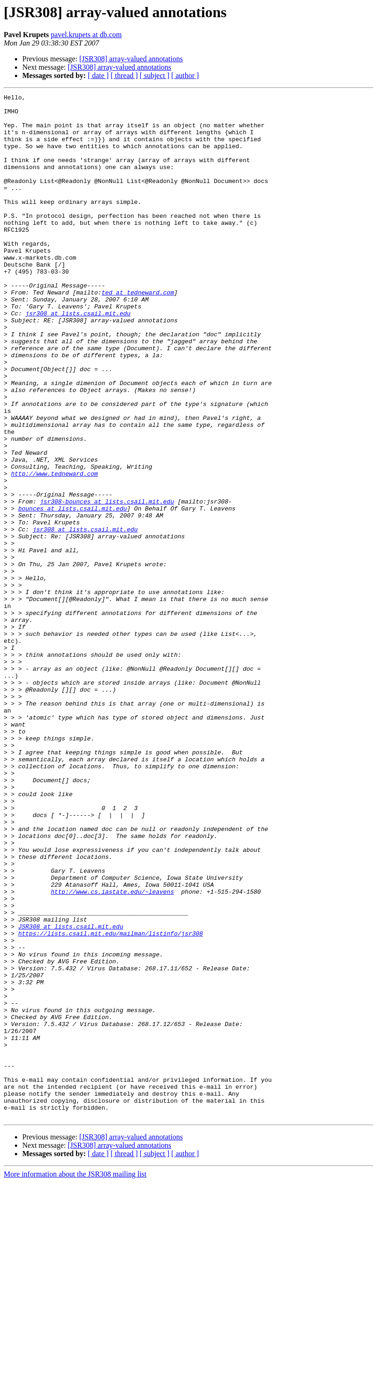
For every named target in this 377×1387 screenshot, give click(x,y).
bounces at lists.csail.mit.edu (72, 592)
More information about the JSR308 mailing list (75, 1379)
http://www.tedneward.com (54, 550)
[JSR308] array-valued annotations (131, 59)
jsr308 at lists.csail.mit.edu (78, 357)
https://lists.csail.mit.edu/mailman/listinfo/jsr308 (110, 1102)
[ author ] (185, 75)
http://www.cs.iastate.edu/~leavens (112, 1051)
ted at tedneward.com (138, 332)
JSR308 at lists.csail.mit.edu (70, 1093)
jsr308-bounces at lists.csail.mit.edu (107, 583)
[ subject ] (154, 75)
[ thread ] (124, 75)
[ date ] (98, 75)
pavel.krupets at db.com (86, 35)
